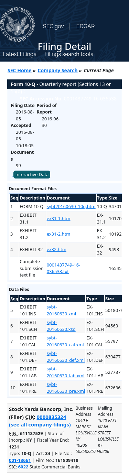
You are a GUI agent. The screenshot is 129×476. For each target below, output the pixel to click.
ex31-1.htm (59, 218)
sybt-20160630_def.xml (66, 356)
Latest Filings (19, 54)
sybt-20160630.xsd (61, 325)
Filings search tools (68, 54)
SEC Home (20, 70)
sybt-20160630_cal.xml (65, 341)
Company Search (58, 70)
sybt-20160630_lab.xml (66, 372)
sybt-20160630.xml (61, 310)
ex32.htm (56, 249)
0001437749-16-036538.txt (63, 268)
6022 (23, 467)
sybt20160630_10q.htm (71, 206)
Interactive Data (32, 174)
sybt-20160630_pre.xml (66, 387)
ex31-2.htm (59, 234)
